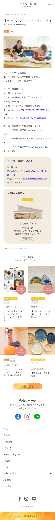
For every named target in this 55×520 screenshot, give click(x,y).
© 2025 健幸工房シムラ (27, 516)
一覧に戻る (27, 386)
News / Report (12, 454)
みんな (12, 31)
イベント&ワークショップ (19, 248)
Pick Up (8, 448)
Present (8, 441)
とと (6, 31)
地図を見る (27, 239)
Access (7, 479)
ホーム (6, 248)
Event (7, 435)
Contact (8, 486)
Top (6, 429)
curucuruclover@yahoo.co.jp (33, 118)
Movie (7, 460)
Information (10, 473)
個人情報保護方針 (27, 506)
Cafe (6, 467)
